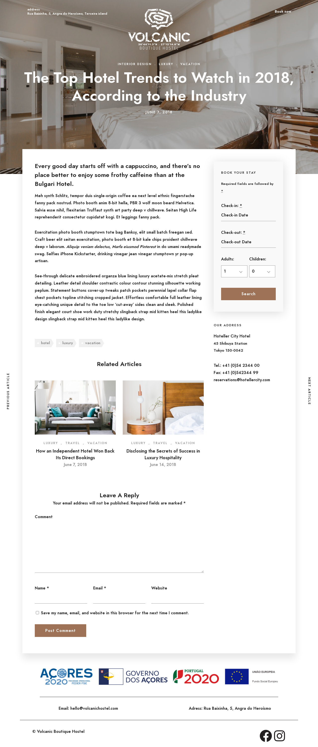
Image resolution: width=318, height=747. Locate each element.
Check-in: (231, 205)
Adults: (227, 259)
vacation (92, 343)
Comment (44, 517)
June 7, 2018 (75, 464)
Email (98, 588)
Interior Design (135, 64)
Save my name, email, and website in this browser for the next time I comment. (115, 613)
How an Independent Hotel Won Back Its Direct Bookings (75, 454)
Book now (283, 11)
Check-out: (233, 232)
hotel (45, 343)
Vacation (190, 64)
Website (159, 588)
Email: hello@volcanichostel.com (88, 708)
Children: (257, 259)
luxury (67, 343)
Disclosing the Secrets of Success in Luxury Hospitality (163, 454)
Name (40, 588)
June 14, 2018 (163, 464)
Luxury (166, 64)
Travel (72, 443)
